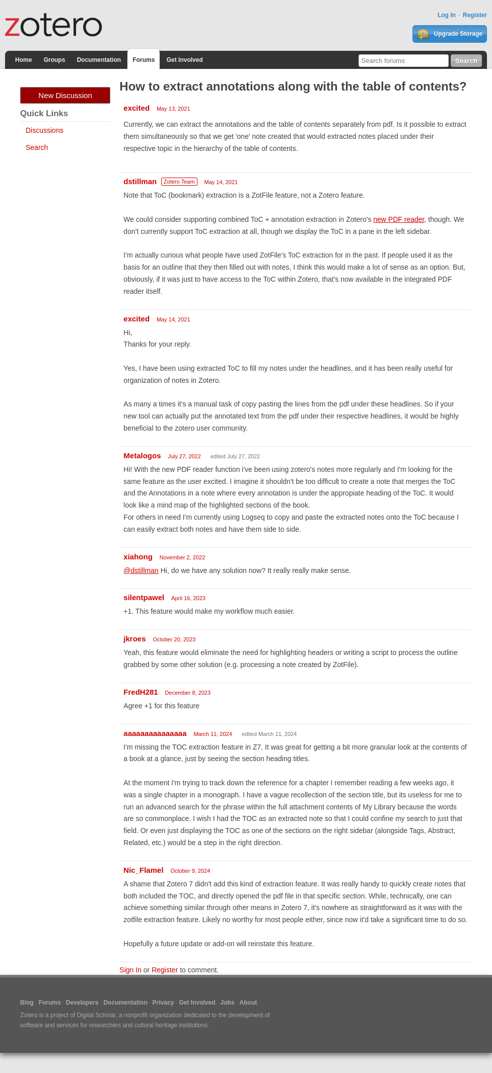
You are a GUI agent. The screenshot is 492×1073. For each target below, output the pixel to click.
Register (475, 15)
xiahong (138, 556)
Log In (447, 15)
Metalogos (142, 455)
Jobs (228, 1002)
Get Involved (185, 59)
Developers (82, 1002)
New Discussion (65, 95)
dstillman (140, 181)
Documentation (99, 59)
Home (23, 59)
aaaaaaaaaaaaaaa (154, 733)
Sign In (130, 970)
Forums (143, 59)
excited (136, 108)
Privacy (163, 1002)
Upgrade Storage (449, 34)
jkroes (134, 638)
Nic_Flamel (143, 870)
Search (37, 147)
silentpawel (143, 597)
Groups (54, 59)
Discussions (44, 130)
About (248, 1002)
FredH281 (140, 692)
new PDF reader (398, 219)
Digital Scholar (96, 1015)
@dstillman (140, 570)
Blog (27, 1002)
